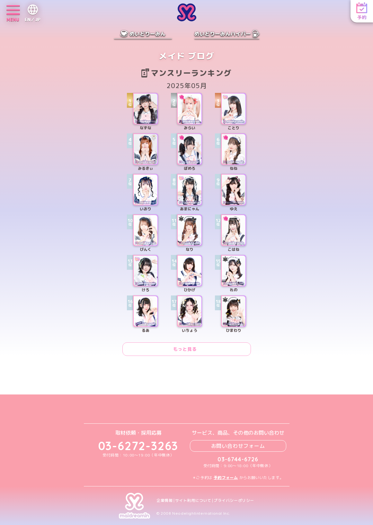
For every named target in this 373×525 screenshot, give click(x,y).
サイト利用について (193, 500)
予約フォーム (226, 477)
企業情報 (164, 500)
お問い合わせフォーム (238, 445)
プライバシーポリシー (234, 500)
